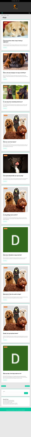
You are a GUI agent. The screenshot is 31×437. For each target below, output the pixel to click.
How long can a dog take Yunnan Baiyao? (8, 401)
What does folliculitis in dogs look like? (12, 255)
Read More (5, 47)
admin (4, 43)
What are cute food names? (9, 142)
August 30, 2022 (8, 295)
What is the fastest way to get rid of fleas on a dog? (10, 403)
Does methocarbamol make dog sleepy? (8, 400)
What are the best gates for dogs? (7, 402)
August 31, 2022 (8, 256)
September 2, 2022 (8, 177)
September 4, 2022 (8, 43)
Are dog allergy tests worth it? (10, 215)
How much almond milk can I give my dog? (13, 175)
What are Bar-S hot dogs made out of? (12, 373)
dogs (3, 39)
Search (4, 391)
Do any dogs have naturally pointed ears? (13, 101)
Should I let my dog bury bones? (10, 333)
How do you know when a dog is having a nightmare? (13, 41)
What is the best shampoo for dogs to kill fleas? (14, 72)
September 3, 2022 (8, 143)
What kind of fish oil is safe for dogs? (12, 294)
